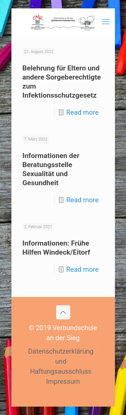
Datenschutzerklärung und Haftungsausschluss (61, 361)
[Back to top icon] (63, 312)
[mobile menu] (106, 22)
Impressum (63, 381)
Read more (82, 112)
